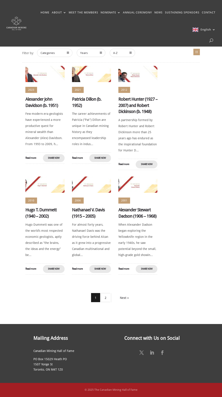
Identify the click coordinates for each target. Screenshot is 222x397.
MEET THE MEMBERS (83, 12)
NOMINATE (108, 12)
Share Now (53, 158)
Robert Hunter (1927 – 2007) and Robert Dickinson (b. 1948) (137, 105)
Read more (30, 157)
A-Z (122, 53)
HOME (45, 12)
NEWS (158, 12)
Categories (55, 53)
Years (91, 53)
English (206, 29)
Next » (124, 298)
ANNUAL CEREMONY (137, 12)
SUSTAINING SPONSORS (182, 12)
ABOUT (57, 12)
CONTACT (208, 12)
